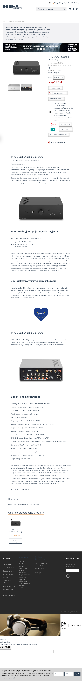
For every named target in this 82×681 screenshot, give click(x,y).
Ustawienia (58, 674)
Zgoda (77, 674)
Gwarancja (22, 574)
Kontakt (21, 563)
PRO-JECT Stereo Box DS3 (16, 531)
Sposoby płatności (38, 570)
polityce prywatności (9, 678)
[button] (38, 49)
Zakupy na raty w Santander (24, 581)
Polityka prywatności (23, 568)
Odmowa (69, 674)
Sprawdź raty (65, 124)
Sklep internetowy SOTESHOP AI (70, 612)
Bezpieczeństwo (24, 572)
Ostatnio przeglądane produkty (29, 513)
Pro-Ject (59, 70)
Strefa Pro (73, 2)
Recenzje (14, 499)
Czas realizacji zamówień (39, 566)
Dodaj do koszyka (59, 93)
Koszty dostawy (40, 563)
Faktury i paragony (41, 560)
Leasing (21, 584)
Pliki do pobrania (56, 142)
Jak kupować (23, 565)
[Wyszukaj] (64, 9)
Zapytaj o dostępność (60, 134)
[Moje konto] (74, 9)
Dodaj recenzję (34, 505)
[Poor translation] (7, 648)
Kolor (50, 77)
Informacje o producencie (20, 489)
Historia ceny (53, 73)
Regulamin (22, 561)
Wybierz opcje (15, 541)
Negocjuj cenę (55, 88)
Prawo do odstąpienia (23, 577)
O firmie (21, 558)
